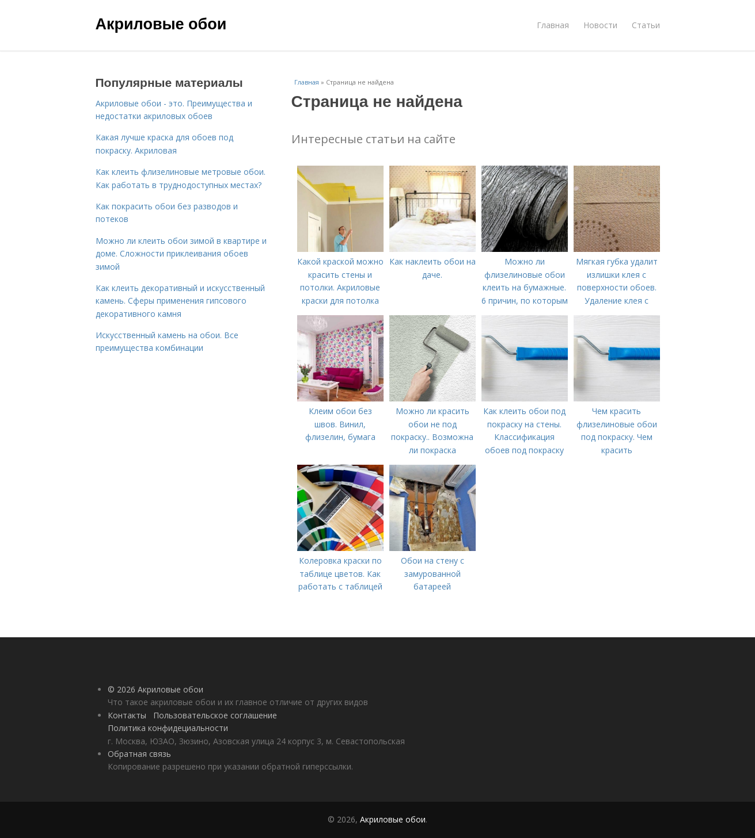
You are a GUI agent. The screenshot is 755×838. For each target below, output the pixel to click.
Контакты (127, 715)
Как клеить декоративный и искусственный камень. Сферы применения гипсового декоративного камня (180, 300)
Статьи (646, 25)
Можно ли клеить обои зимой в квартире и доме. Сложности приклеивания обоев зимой (181, 253)
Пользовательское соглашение (215, 715)
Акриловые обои (161, 24)
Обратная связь (139, 753)
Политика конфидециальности (168, 727)
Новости (600, 25)
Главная (553, 25)
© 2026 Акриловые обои (155, 689)
